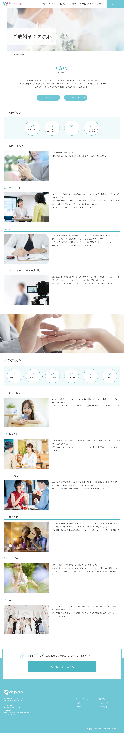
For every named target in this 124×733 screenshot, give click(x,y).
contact (115, 4)
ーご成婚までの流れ (103, 703)
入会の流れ (48, 98)
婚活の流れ (76, 98)
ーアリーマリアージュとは (82, 699)
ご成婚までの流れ (86, 4)
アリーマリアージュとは (46, 4)
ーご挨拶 (77, 703)
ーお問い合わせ (102, 707)
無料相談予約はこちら (62, 666)
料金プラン (63, 4)
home (9, 54)
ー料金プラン (101, 699)
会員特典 (100, 4)
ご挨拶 (73, 4)
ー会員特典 (77, 707)
